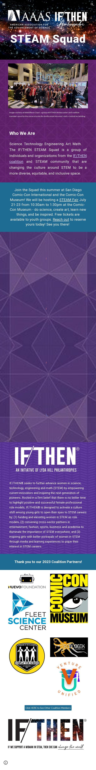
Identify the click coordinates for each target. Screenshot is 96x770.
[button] (4, 4)
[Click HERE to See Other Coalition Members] (48, 707)
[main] (48, 40)
